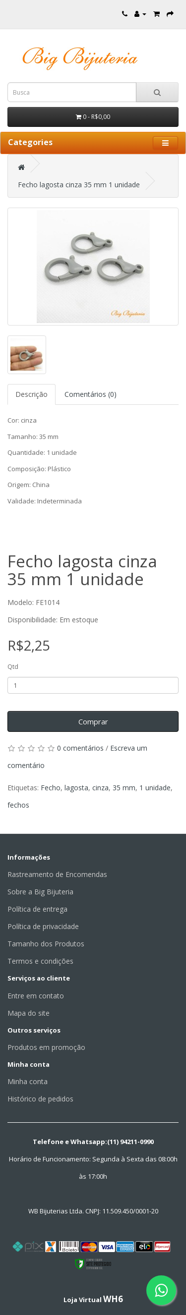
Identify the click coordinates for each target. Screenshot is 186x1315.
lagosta (76, 787)
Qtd (12, 666)
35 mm (124, 787)
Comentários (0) (90, 394)
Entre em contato (35, 995)
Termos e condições (40, 961)
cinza (100, 787)
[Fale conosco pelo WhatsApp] (161, 1290)
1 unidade (155, 787)
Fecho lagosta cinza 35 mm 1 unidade (79, 184)
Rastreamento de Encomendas (57, 874)
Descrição (31, 394)
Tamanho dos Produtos (45, 943)
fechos (18, 805)
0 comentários (80, 748)
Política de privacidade (43, 926)
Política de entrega (37, 909)
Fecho (51, 787)
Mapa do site (28, 1013)
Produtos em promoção (46, 1047)
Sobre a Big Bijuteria (40, 891)
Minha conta (27, 1081)
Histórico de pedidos (40, 1098)
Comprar (93, 721)
